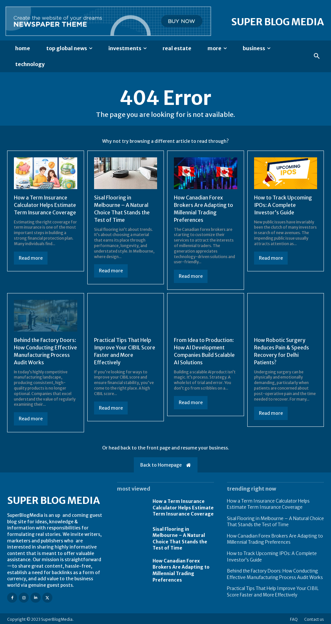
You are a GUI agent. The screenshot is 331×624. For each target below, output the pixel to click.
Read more (31, 257)
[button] (317, 56)
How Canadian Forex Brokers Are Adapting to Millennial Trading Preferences (203, 208)
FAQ (294, 617)
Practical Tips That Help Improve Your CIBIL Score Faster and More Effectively (273, 590)
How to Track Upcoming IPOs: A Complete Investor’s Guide (283, 204)
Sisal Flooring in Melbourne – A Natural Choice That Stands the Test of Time (122, 208)
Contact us (314, 617)
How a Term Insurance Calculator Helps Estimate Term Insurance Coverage (45, 204)
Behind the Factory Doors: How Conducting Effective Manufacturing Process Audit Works (275, 573)
